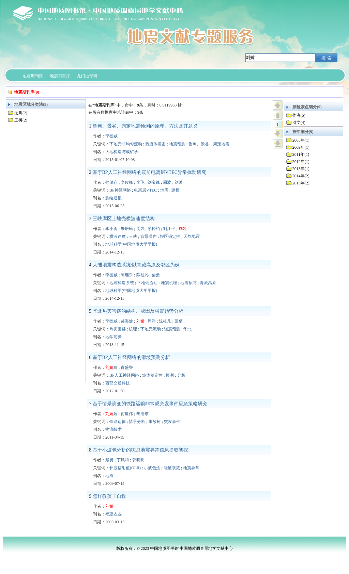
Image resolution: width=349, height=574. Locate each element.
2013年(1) (300, 168)
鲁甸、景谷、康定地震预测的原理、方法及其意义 (145, 126)
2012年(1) (300, 161)
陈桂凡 (142, 275)
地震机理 (169, 282)
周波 (167, 182)
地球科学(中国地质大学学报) (131, 244)
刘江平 (169, 228)
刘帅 (178, 182)
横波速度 (117, 236)
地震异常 (191, 467)
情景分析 (137, 421)
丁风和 (123, 460)
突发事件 (172, 421)
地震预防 (188, 282)
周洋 (152, 321)
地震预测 (177, 144)
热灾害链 (117, 329)
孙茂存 (111, 182)
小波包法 (152, 467)
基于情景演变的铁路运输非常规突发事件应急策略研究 (150, 403)
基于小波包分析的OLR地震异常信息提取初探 (140, 450)
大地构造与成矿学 (121, 151)
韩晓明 (138, 460)
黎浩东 (142, 413)
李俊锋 (127, 182)
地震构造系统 (121, 282)
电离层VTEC (145, 190)
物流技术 (113, 429)
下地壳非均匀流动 (125, 144)
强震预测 (172, 329)
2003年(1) (300, 140)
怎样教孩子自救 (109, 496)
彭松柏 (154, 228)
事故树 (155, 421)
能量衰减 (172, 467)
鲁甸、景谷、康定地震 (208, 144)
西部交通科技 (117, 383)
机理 (133, 329)
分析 (181, 375)
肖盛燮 (127, 367)
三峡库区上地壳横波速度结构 (124, 218)
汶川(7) (20, 113)
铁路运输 (117, 421)
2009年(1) (300, 147)
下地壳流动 (147, 282)
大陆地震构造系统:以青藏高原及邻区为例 (136, 264)
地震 (164, 190)
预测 (170, 375)
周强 (140, 228)
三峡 (133, 236)
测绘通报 (113, 198)
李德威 (111, 136)
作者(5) (298, 115)
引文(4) (298, 122)
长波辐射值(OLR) (125, 467)
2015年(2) (300, 183)
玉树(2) (20, 120)
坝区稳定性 (170, 236)
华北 (187, 329)
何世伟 (127, 413)
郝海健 (127, 321)
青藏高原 (208, 282)
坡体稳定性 (152, 375)
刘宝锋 (154, 182)
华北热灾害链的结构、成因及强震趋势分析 (138, 311)
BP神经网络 (120, 190)
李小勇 (111, 228)
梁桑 (156, 275)
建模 (175, 190)
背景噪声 (148, 236)
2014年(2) (300, 176)
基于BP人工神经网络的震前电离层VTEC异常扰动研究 (150, 172)
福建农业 (113, 514)
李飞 (140, 182)
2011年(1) (300, 154)
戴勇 (109, 460)
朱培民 (127, 228)
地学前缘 (113, 336)
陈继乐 (127, 275)
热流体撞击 (155, 144)
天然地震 (191, 236)
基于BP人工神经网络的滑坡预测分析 (131, 357)
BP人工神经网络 (124, 375)
